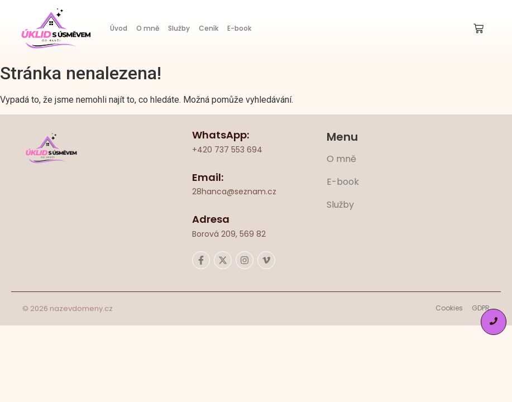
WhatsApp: (220, 135)
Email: (207, 177)
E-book (239, 28)
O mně (147, 28)
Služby (179, 28)
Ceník (208, 28)
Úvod (118, 28)
